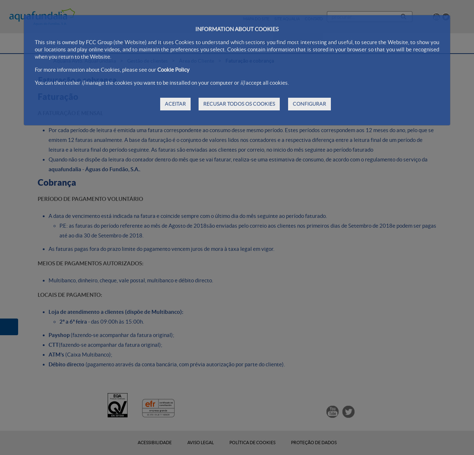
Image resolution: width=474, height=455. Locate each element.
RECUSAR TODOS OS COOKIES (239, 104)
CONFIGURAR (309, 104)
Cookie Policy (173, 70)
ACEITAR (175, 104)
